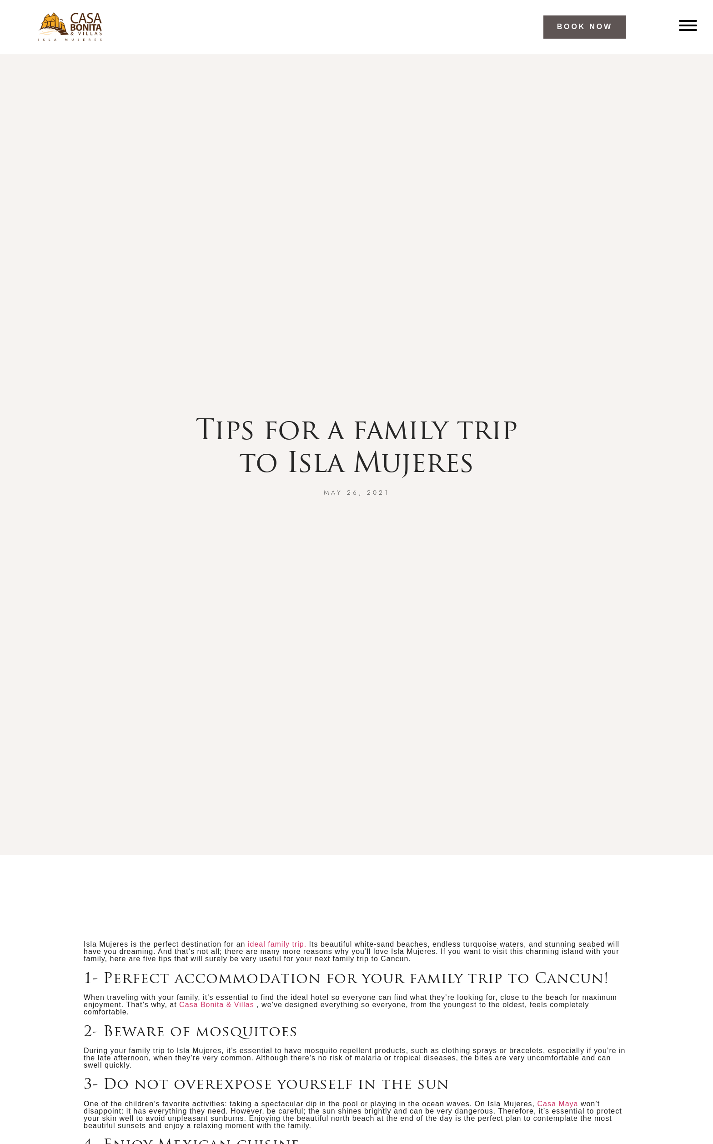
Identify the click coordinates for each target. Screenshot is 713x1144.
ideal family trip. (277, 944)
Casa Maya (557, 1104)
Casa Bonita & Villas (216, 1005)
